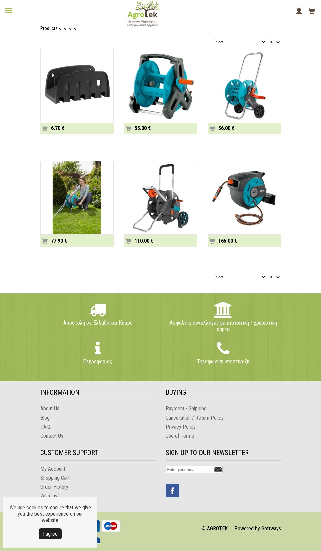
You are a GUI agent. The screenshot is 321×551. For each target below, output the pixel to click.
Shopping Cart (55, 478)
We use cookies (26, 507)
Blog (45, 418)
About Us (49, 408)
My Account (52, 469)
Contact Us (51, 436)
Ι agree (50, 534)
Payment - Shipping (186, 408)
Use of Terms (180, 436)
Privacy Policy (181, 427)
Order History (54, 487)
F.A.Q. (45, 427)
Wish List (49, 496)
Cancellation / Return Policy (195, 418)
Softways (271, 528)
